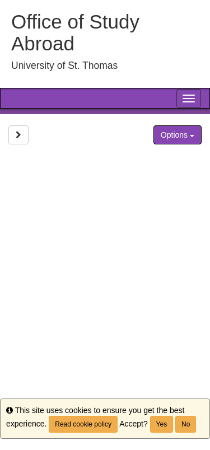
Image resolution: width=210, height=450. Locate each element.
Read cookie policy (83, 424)
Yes (161, 424)
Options (177, 134)
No (185, 424)
